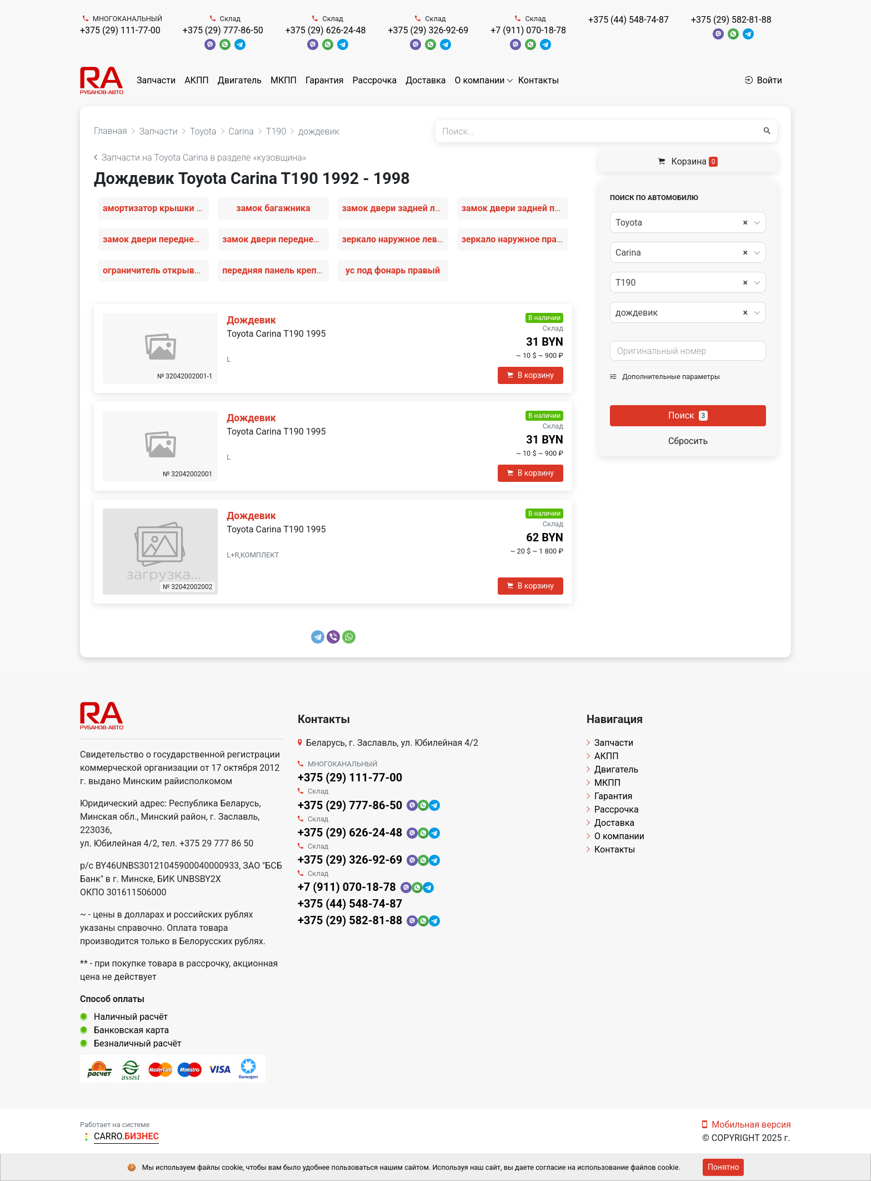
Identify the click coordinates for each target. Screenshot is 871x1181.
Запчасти (156, 80)
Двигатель (240, 80)
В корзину (530, 375)
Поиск (688, 415)
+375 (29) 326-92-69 (428, 30)
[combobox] (687, 222)
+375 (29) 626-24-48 (326, 30)
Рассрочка (375, 80)
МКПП (284, 80)
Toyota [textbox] (681, 223)
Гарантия (325, 80)
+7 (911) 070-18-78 (528, 30)
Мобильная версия (746, 1124)
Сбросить (688, 441)
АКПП (196, 80)
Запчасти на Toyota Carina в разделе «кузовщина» (200, 157)
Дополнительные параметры (665, 376)
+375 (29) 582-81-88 (731, 19)
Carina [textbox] (681, 253)
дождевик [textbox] (681, 313)
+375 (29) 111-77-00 (120, 30)
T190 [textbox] (681, 283)
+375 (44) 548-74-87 (628, 19)
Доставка (425, 80)
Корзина (688, 161)
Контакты (538, 80)
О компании (480, 80)
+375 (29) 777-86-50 (223, 30)
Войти (763, 80)
